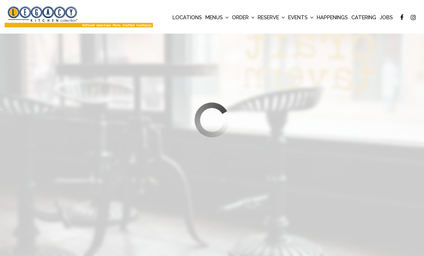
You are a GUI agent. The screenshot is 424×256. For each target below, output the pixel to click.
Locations (187, 17)
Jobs (386, 17)
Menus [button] (216, 17)
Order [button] (243, 17)
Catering (363, 17)
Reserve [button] (271, 17)
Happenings (332, 17)
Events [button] (300, 17)
